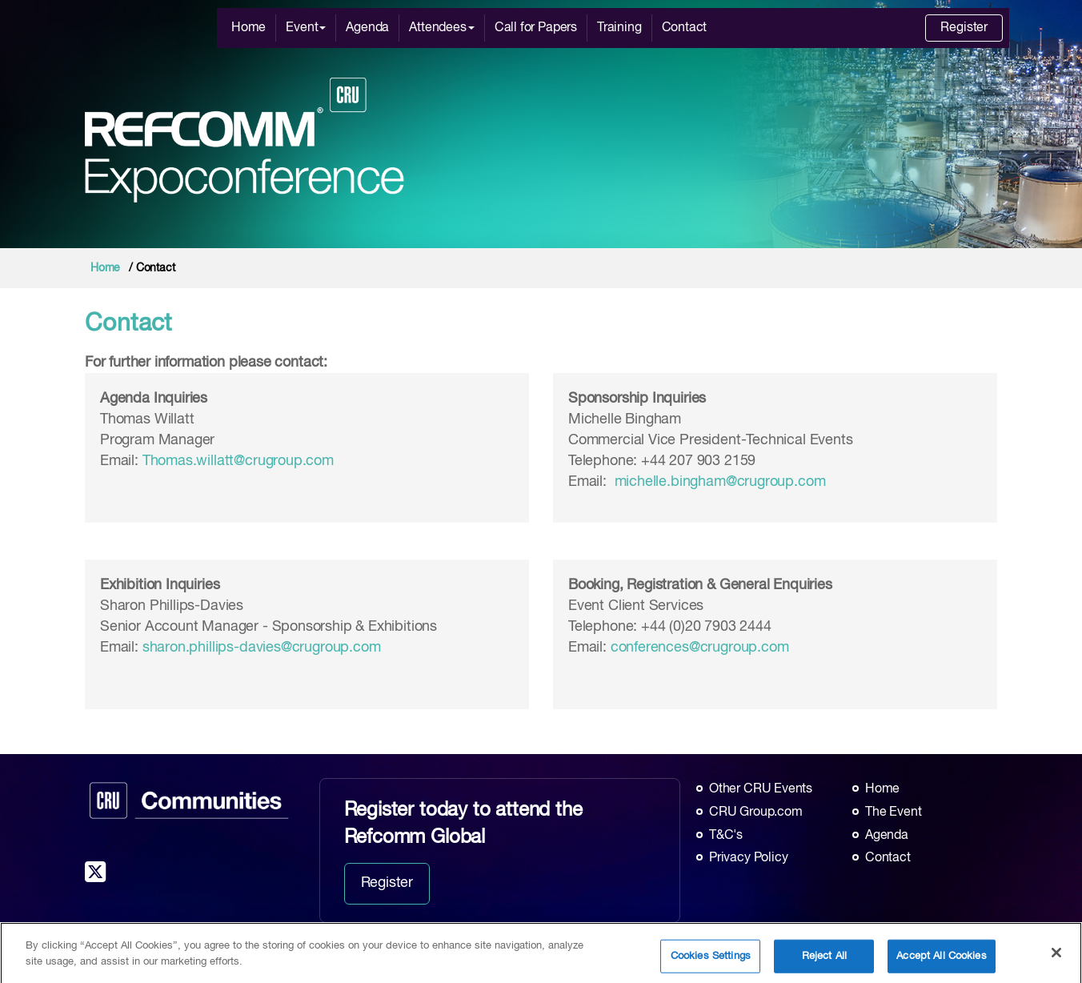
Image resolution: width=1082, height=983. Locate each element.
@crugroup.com (331, 647)
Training (619, 28)
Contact (684, 28)
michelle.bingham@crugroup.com (720, 482)
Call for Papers (536, 28)
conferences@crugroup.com (700, 647)
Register (964, 28)
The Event (893, 812)
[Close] (1056, 963)
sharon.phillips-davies (211, 647)
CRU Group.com (756, 812)
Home (248, 28)
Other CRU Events (760, 789)
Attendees (441, 28)
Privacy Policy (748, 858)
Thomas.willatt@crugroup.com (238, 461)
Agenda (367, 28)
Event (306, 28)
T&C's (726, 835)
